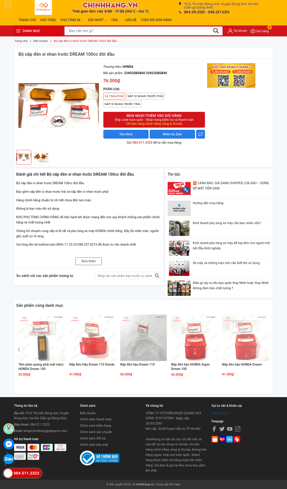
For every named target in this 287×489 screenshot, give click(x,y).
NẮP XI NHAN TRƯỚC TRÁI (122, 104)
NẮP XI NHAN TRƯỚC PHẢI (145, 96)
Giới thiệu (48, 20)
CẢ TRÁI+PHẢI (114, 96)
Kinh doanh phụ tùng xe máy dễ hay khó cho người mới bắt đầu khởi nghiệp (231, 245)
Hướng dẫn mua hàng (208, 203)
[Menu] (18, 31)
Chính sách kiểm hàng (95, 425)
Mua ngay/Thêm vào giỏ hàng (154, 120)
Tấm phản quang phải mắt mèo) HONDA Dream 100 (40, 367)
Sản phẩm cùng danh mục (39, 305)
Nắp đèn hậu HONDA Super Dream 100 (190, 367)
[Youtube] (229, 429)
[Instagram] (237, 429)
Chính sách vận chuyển (96, 432)
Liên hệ (130, 20)
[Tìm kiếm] (216, 30)
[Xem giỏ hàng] (259, 30)
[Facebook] (214, 429)
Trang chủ (27, 20)
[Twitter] (222, 429)
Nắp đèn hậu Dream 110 (137, 364)
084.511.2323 (142, 142)
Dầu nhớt (97, 20)
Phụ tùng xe (72, 20)
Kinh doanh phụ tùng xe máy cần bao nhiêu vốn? (227, 223)
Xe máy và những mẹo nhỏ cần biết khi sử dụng (226, 263)
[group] (58, 105)
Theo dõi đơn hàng (156, 20)
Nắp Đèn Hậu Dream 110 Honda (92, 364)
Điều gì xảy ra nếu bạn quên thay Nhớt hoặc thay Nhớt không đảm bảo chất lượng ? (231, 285)
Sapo (177, 484)
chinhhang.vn (221, 413)
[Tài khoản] (237, 31)
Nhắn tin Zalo (172, 134)
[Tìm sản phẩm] (143, 31)
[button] (19, 349)
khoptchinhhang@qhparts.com (45, 431)
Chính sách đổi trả (93, 438)
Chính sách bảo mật (94, 444)
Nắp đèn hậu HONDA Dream (242, 364)
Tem (115, 20)
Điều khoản (88, 413)
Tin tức (174, 174)
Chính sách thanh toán (95, 419)
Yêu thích (126, 134)
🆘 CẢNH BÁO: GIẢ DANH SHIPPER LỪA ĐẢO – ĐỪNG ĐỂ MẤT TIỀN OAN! (231, 185)
